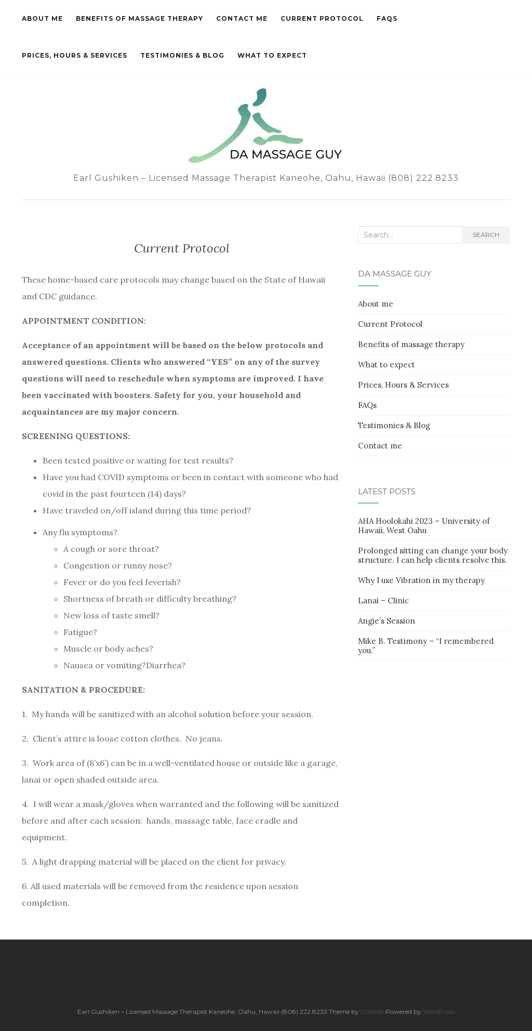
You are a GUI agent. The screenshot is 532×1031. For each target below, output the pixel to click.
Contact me (242, 18)
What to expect (272, 55)
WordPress (439, 1011)
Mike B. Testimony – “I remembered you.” (426, 645)
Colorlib (372, 1011)
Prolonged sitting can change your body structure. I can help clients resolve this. (433, 555)
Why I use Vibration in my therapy (421, 580)
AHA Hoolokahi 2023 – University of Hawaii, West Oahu (424, 525)
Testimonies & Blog (182, 55)
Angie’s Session (386, 621)
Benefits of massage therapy (139, 18)
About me (42, 18)
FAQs (387, 18)
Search (486, 235)
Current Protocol (322, 18)
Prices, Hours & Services (74, 55)
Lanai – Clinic (383, 600)
